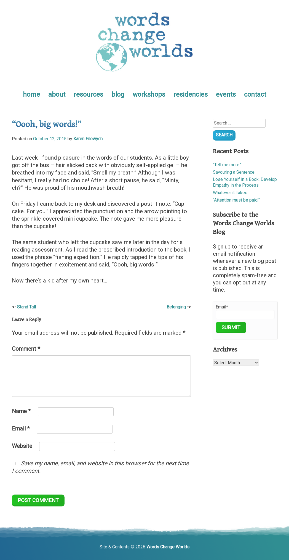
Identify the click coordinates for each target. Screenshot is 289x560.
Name (21, 411)
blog (117, 94)
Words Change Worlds (167, 547)
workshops (149, 94)
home (31, 94)
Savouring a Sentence (234, 172)
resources (88, 94)
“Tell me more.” (227, 164)
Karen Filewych (88, 138)
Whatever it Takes (230, 192)
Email (21, 428)
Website (22, 446)
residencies (190, 94)
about (56, 94)
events (226, 94)
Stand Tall (26, 307)
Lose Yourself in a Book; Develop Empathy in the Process (245, 182)
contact (255, 94)
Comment (26, 348)
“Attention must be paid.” (236, 200)
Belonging (176, 307)
